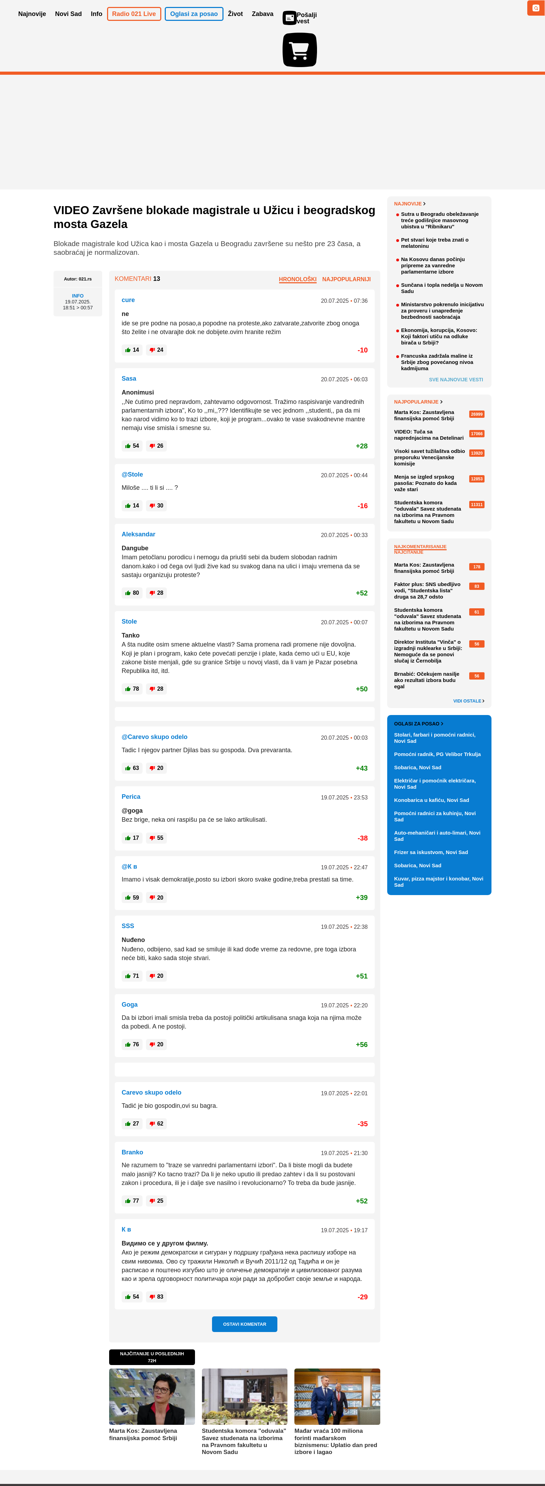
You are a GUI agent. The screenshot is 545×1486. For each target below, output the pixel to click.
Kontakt (129, 1460)
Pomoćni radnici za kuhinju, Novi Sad (435, 776)
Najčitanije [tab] (408, 511)
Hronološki (298, 239)
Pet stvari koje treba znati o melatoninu (435, 202)
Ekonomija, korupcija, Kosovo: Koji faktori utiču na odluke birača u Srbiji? (439, 296)
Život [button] (235, 23)
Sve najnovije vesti (456, 339)
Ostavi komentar (244, 1283)
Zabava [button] (263, 23)
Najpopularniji (346, 239)
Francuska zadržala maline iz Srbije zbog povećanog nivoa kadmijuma (437, 321)
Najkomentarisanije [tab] (420, 506)
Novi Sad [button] (68, 23)
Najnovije (410, 163)
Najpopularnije (418, 361)
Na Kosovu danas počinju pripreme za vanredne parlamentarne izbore (433, 225)
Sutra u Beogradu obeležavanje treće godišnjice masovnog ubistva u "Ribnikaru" (440, 180)
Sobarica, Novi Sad (417, 727)
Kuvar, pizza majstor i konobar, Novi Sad (438, 841)
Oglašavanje (98, 1460)
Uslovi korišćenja (194, 1460)
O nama (68, 1460)
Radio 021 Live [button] (134, 23)
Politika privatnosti (243, 1460)
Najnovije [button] (32, 23)
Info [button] (97, 23)
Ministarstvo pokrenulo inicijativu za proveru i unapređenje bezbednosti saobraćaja (442, 270)
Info (77, 255)
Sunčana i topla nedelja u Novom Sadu (442, 248)
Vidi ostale (469, 660)
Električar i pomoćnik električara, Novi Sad (435, 743)
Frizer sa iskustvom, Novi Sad (431, 812)
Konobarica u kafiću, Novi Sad (431, 760)
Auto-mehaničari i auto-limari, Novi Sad (437, 795)
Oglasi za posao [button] (194, 23)
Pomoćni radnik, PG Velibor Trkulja (437, 714)
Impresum (156, 1460)
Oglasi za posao (418, 683)
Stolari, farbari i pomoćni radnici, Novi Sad (434, 697)
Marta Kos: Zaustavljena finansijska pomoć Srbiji (143, 1394)
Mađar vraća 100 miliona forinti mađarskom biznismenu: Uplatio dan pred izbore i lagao (335, 1401)
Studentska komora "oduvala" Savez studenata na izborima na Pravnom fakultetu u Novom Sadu (244, 1401)
